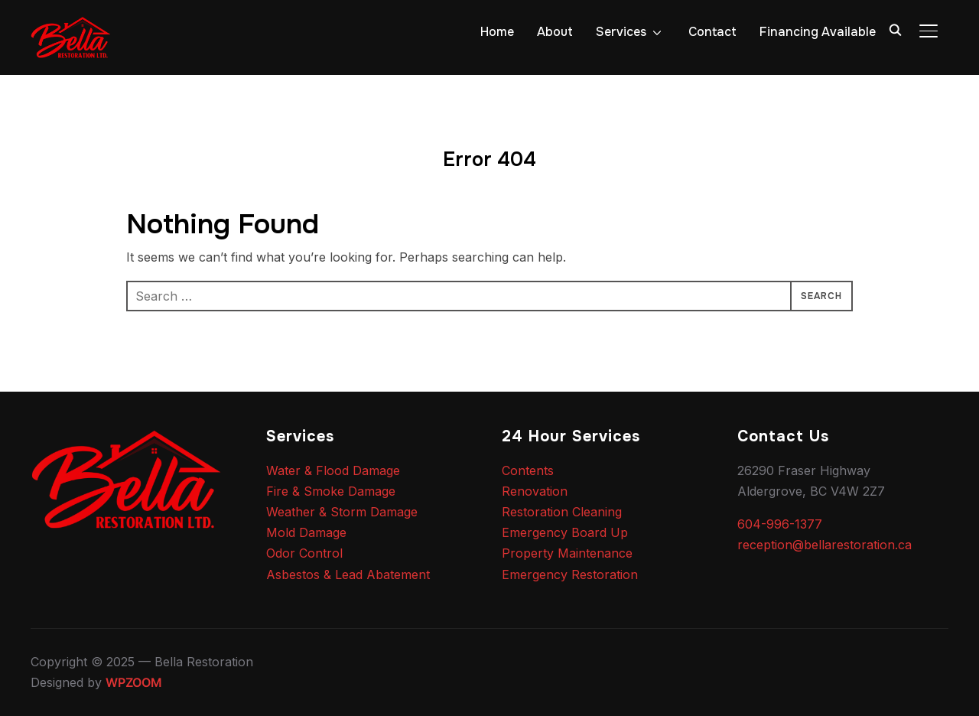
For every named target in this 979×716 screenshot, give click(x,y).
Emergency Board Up (565, 532)
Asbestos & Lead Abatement (348, 574)
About (555, 32)
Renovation (535, 491)
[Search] (895, 29)
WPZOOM (134, 682)
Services (621, 32)
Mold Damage (306, 532)
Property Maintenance (567, 553)
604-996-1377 (779, 524)
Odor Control (304, 553)
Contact (712, 32)
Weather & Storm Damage (342, 511)
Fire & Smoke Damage (330, 491)
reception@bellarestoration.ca (824, 544)
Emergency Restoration (570, 574)
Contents (528, 470)
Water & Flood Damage (333, 470)
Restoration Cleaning (562, 511)
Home (497, 32)
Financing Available (817, 32)
